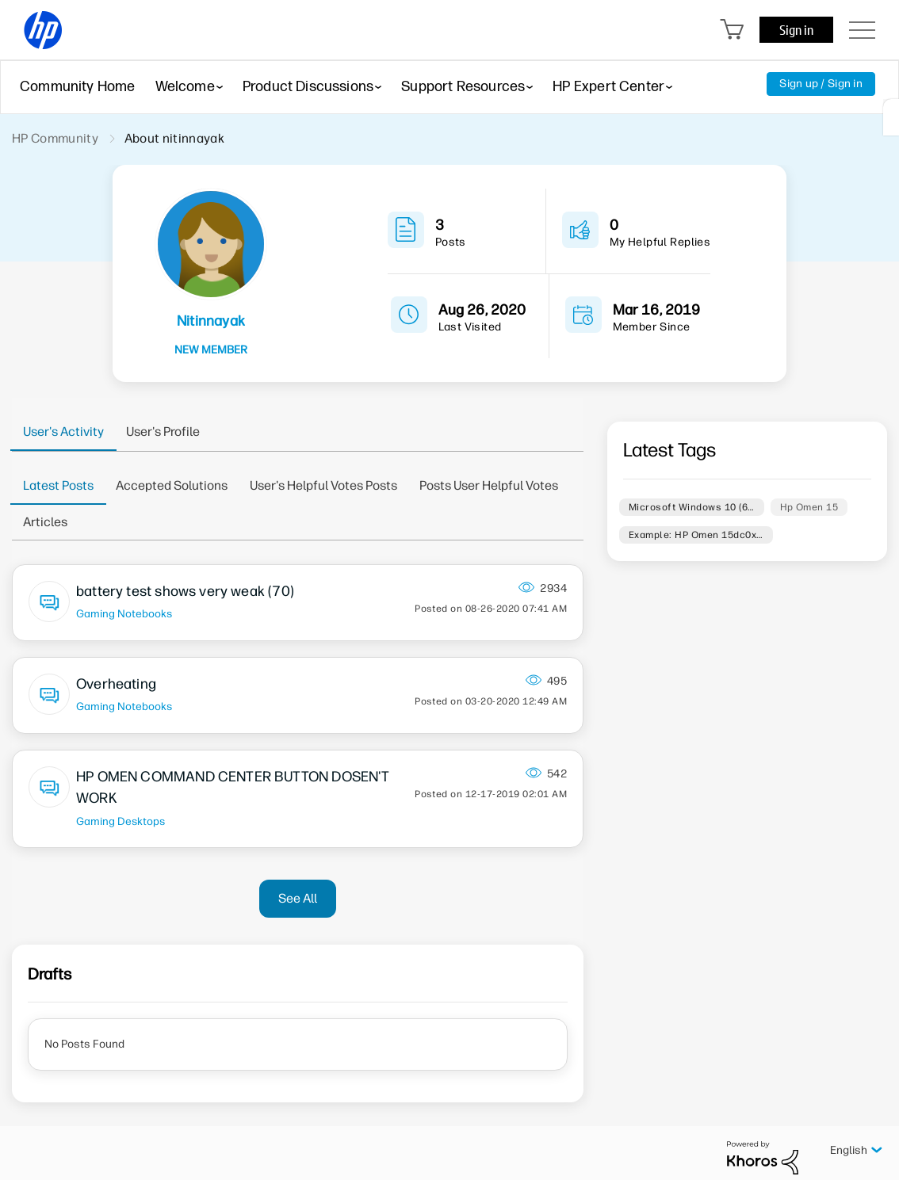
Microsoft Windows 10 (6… (692, 507)
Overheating (116, 684)
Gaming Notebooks (124, 613)
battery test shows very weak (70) (185, 591)
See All (297, 898)
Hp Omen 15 (809, 507)
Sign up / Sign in (821, 83)
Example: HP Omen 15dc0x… (696, 534)
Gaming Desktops (120, 821)
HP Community (55, 138)
